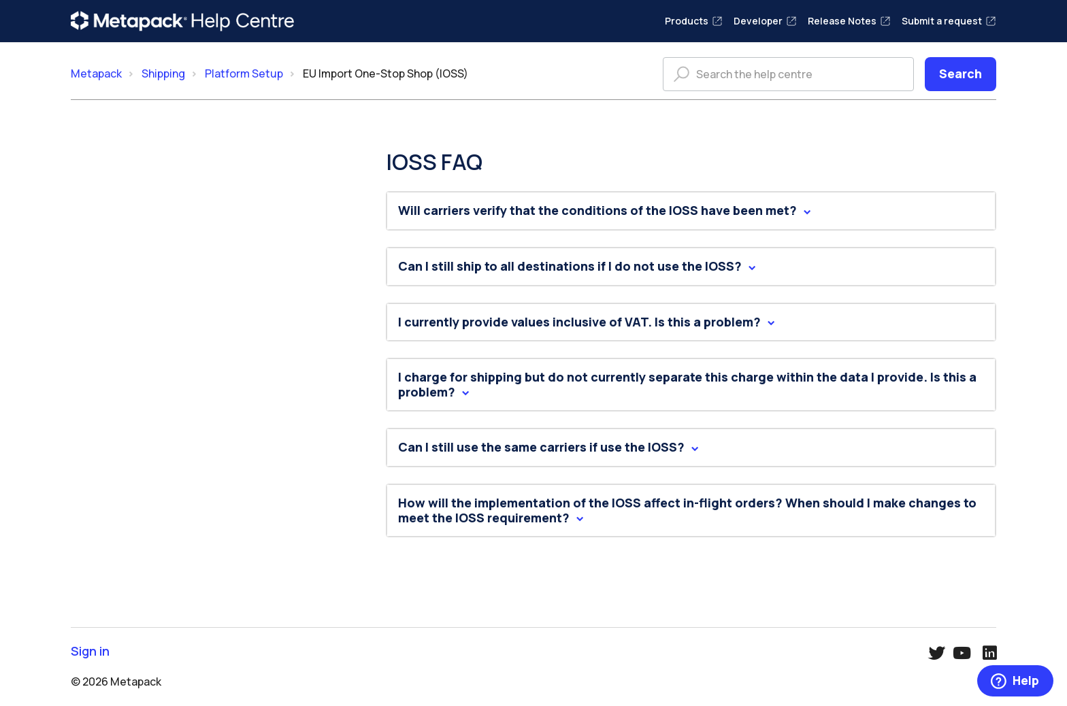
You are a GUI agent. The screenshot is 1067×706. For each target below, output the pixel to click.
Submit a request (949, 20)
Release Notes (849, 20)
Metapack (96, 73)
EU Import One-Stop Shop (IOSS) (385, 73)
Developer (765, 20)
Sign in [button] (90, 651)
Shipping (163, 73)
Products (694, 20)
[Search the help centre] (788, 74)
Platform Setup (244, 73)
